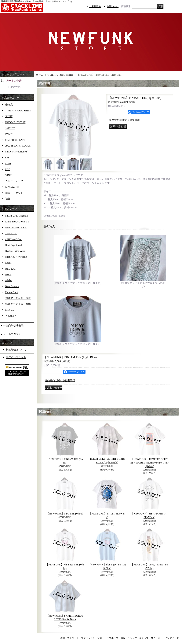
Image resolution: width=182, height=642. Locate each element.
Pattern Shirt (11, 292)
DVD (8, 163)
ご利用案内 (95, 6)
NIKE (8, 274)
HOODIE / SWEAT (15, 122)
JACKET (10, 128)
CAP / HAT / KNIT (15, 140)
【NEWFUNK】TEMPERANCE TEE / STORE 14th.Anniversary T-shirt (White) (149, 463)
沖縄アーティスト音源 (18, 298)
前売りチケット (14, 192)
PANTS (9, 134)
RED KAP (10, 268)
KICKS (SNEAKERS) (16, 151)
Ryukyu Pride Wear (15, 251)
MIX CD (9, 309)
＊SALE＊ (11, 315)
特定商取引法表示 (13, 325)
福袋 (7, 198)
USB (7, 169)
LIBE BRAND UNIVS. (17, 221)
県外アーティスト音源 (18, 303)
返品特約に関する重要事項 (124, 119)
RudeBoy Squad (13, 245)
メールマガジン (12, 334)
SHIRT (8, 116)
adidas (8, 280)
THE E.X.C (11, 233)
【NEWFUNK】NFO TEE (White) (64, 513)
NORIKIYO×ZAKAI (16, 227)
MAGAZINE (12, 186)
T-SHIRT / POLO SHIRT (18, 110)
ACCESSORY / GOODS (18, 145)
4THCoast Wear (13, 239)
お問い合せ (113, 6)
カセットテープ (14, 181)
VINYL (9, 175)
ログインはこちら (16, 357)
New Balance (12, 286)
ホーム (40, 74)
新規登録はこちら (16, 349)
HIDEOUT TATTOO (16, 256)
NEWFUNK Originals (16, 215)
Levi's (8, 262)
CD (7, 157)
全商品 (9, 104)
